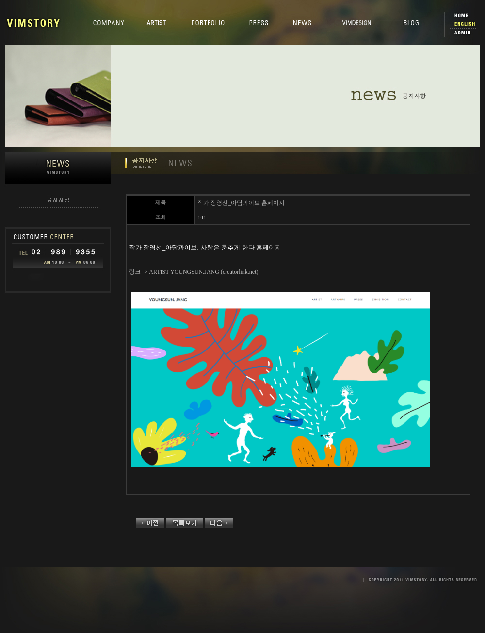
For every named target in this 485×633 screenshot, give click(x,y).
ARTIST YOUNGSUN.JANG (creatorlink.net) (203, 271)
